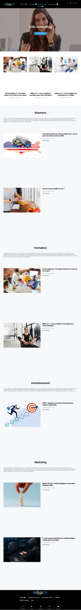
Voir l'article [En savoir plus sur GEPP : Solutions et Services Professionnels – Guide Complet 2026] (45, 409)
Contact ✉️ (40, 6)
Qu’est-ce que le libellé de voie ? (53, 189)
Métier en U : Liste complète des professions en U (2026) (66, 94)
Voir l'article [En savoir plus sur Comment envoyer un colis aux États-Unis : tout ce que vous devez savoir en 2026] (45, 140)
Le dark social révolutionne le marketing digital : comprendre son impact (58, 539)
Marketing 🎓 (42, 4)
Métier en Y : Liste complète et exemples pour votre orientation (40, 94)
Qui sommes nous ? (47, 597)
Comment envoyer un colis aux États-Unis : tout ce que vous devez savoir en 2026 (59, 135)
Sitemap (57, 597)
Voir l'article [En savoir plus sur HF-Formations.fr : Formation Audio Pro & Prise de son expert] (45, 275)
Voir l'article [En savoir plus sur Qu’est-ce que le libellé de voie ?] (45, 193)
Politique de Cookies (33, 597)
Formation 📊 (33, 4)
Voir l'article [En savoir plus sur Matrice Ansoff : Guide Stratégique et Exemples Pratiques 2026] (45, 490)
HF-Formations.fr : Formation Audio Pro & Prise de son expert (15, 94)
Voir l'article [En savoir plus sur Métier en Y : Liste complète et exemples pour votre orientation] (45, 330)
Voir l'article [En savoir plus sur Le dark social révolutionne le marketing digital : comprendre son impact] (45, 544)
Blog (32, 600)
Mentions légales (24, 600)
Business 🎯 (23, 4)
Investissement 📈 (53, 4)
